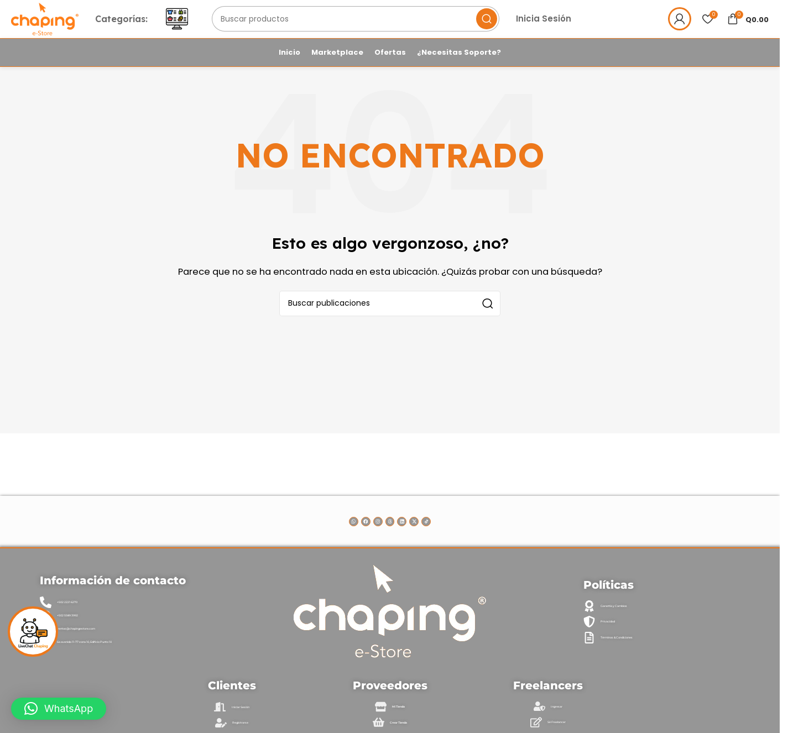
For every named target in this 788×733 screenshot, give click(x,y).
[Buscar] (386, 29)
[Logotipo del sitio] (65, 28)
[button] (58, 709)
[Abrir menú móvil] (218, 29)
